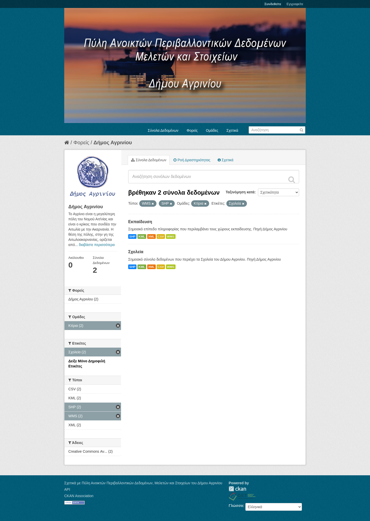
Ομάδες (212, 130)
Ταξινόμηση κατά (240, 192)
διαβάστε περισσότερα (97, 245)
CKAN (237, 488)
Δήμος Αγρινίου (113, 142)
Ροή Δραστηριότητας (191, 160)
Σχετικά (232, 130)
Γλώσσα (236, 506)
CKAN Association (79, 496)
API (67, 489)
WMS (170, 236)
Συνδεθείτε (272, 4)
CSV (161, 236)
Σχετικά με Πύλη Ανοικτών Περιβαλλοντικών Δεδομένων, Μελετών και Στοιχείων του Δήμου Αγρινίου (143, 483)
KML (141, 236)
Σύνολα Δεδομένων (163, 130)
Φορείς (192, 130)
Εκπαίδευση (140, 222)
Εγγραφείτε (294, 4)
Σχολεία (135, 252)
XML (151, 236)
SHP (132, 236)
